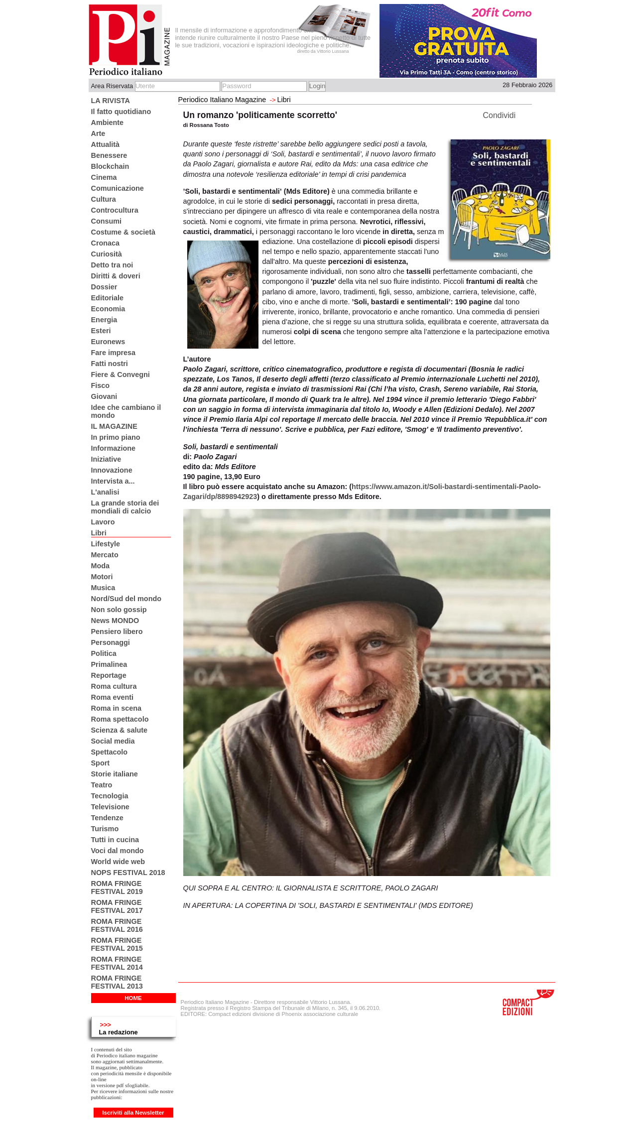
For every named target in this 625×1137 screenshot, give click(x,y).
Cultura (103, 199)
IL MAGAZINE (114, 426)
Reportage (108, 675)
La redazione (118, 1032)
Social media (113, 741)
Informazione (113, 448)
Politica (104, 653)
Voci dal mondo (117, 851)
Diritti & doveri (115, 276)
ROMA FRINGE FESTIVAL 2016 (117, 925)
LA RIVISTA (110, 101)
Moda (100, 566)
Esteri (101, 331)
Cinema (104, 177)
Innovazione (111, 470)
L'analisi (105, 492)
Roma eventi (112, 697)
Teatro (102, 785)
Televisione (110, 807)
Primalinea (109, 664)
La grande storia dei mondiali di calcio (125, 507)
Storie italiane (114, 774)
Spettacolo (109, 752)
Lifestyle (105, 544)
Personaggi (110, 642)
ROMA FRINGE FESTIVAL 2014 (117, 963)
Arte (98, 133)
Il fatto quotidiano (121, 112)
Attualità (105, 144)
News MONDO (115, 621)
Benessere (109, 155)
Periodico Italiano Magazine (222, 100)
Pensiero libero (117, 631)
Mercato (105, 555)
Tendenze (107, 818)
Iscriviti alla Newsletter (133, 1113)
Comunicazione (117, 188)
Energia (104, 320)
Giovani (104, 396)
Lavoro (103, 522)
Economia (108, 309)
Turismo (105, 829)
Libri (99, 533)
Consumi (106, 221)
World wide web (118, 862)
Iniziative (106, 459)
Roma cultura (114, 686)
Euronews (108, 342)
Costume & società (123, 232)
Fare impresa (113, 353)
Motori (102, 577)
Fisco (100, 385)
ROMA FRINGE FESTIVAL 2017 (117, 906)
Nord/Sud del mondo (126, 599)
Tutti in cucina (115, 840)
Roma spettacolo (120, 719)
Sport (100, 763)
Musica (103, 588)
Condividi (499, 115)
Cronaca (105, 243)
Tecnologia (109, 796)
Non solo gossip (119, 610)
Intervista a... (113, 481)
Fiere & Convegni (120, 375)
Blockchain (110, 166)
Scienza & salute (119, 730)
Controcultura (114, 210)
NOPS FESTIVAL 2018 (128, 873)
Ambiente (107, 122)
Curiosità (106, 254)
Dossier (104, 287)
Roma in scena (116, 708)
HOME (133, 998)
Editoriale (107, 298)
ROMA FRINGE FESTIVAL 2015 (117, 944)
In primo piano (115, 437)
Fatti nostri (109, 364)
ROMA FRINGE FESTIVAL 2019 (117, 887)
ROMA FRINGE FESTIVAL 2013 (117, 982)
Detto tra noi (112, 265)
